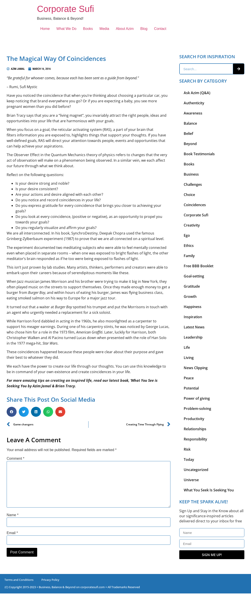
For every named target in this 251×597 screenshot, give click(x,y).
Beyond (190, 143)
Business (191, 174)
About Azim (125, 29)
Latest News (194, 327)
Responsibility (195, 439)
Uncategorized (196, 469)
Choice (189, 194)
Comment (15, 458)
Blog (143, 29)
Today (189, 459)
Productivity (194, 418)
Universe (191, 479)
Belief (188, 133)
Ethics (189, 245)
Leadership (193, 337)
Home (45, 29)
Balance (190, 123)
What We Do (66, 29)
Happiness (192, 306)
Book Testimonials (199, 153)
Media (104, 29)
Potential (191, 388)
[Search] (238, 69)
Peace (189, 378)
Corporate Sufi (65, 9)
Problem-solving (197, 408)
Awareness (193, 113)
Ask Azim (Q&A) (197, 92)
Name (12, 515)
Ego (187, 235)
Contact (160, 29)
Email (12, 533)
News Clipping (196, 367)
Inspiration (193, 316)
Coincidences (195, 204)
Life (187, 347)
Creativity (192, 225)
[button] (12, 412)
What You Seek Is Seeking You (209, 490)
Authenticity (194, 103)
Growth (190, 296)
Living (189, 357)
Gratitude (192, 286)
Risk (187, 449)
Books (88, 29)
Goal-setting (194, 276)
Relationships (195, 428)
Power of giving (197, 398)
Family (189, 255)
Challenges (193, 184)
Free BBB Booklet (198, 266)
